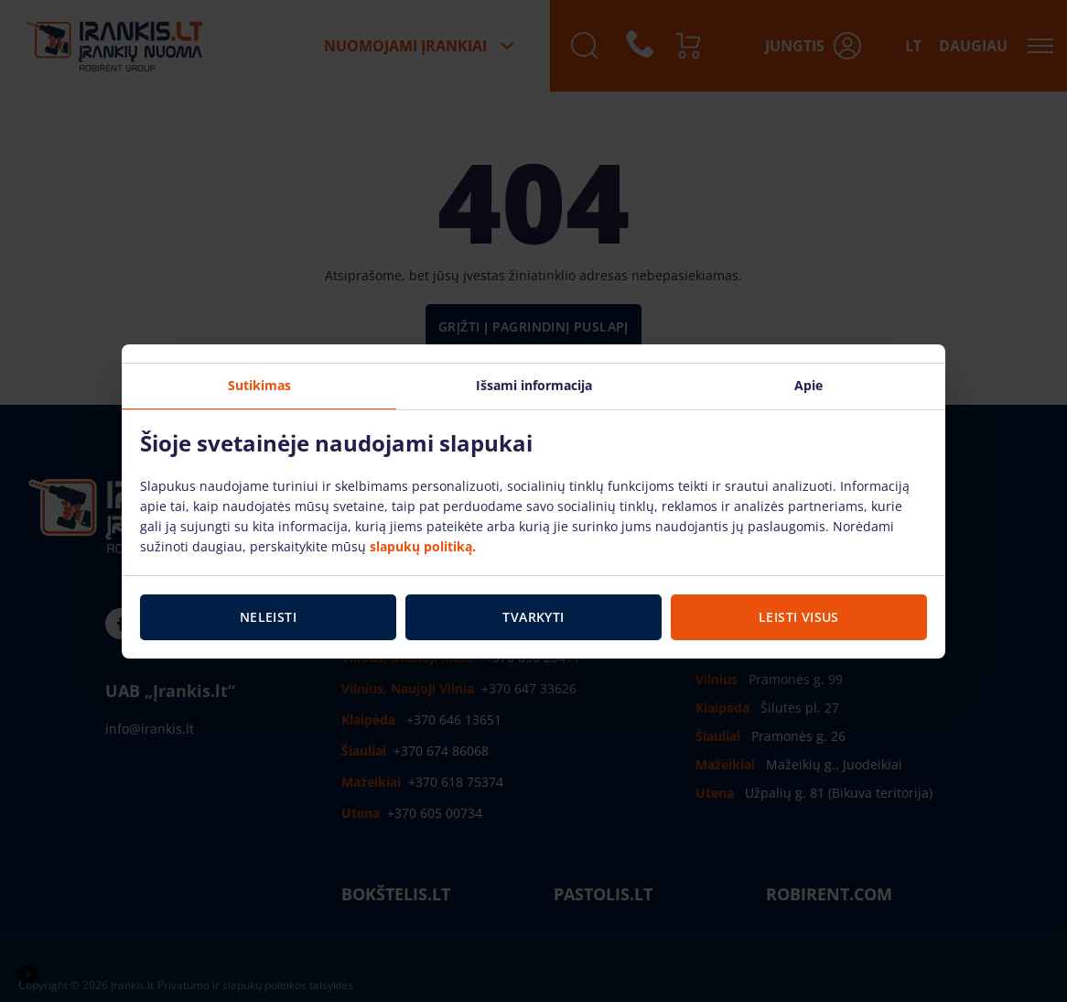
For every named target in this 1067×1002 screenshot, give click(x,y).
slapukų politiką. (423, 546)
